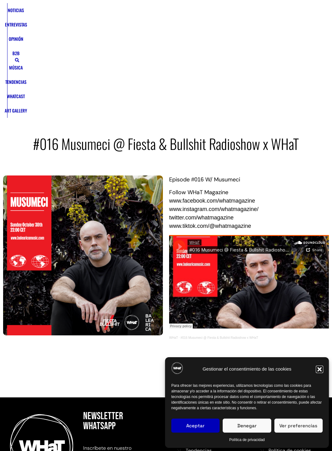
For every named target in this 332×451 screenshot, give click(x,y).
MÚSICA (157, 12)
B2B (141, 12)
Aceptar (195, 426)
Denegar (247, 426)
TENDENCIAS (181, 12)
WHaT (173, 256)
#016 (197, 98)
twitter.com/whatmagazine (201, 136)
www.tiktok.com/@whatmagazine (210, 145)
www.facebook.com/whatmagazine (212, 119)
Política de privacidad (247, 440)
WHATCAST (207, 12)
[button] (319, 369)
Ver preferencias (298, 426)
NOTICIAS (74, 12)
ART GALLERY (141, 27)
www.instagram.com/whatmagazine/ (213, 128)
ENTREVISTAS (99, 12)
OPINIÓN (123, 12)
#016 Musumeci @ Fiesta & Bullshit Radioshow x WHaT (219, 256)
